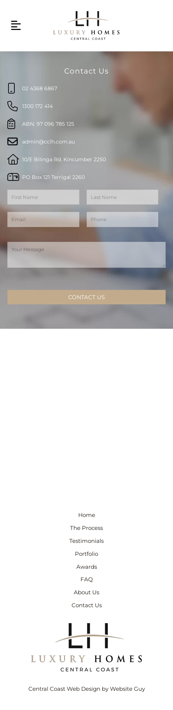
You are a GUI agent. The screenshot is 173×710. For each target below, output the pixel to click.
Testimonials (86, 541)
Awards (86, 567)
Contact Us (86, 297)
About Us (86, 592)
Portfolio (86, 554)
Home (86, 515)
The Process (86, 528)
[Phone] (123, 219)
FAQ (86, 579)
